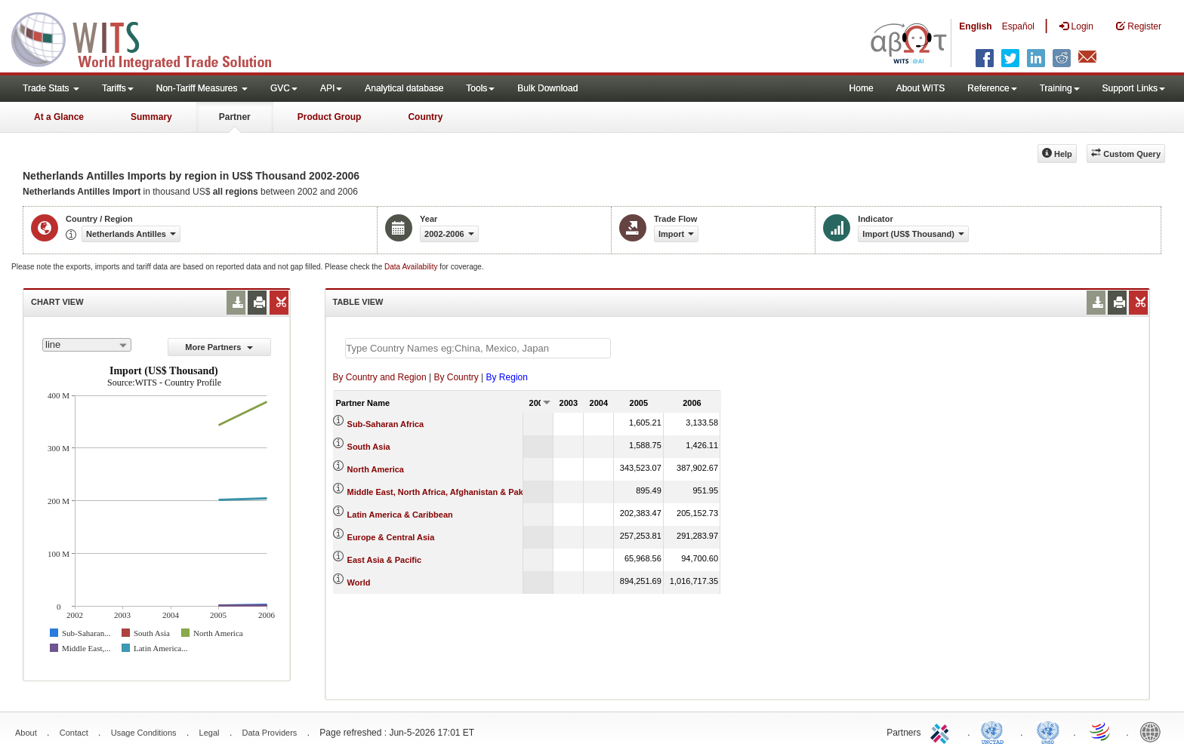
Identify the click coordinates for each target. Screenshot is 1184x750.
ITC (942, 731)
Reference (991, 88)
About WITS (920, 88)
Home (861, 88)
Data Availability (411, 267)
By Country (455, 377)
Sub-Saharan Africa (385, 424)
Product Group (330, 117)
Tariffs (118, 88)
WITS (151, 37)
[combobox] (86, 345)
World (359, 582)
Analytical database (404, 88)
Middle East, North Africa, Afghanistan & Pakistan (445, 491)
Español (1018, 26)
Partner (235, 117)
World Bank (1154, 731)
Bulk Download (547, 88)
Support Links (1133, 88)
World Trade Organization (1101, 731)
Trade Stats (51, 88)
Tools (480, 88)
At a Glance (59, 117)
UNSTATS (1048, 731)
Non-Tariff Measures (202, 88)
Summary (151, 117)
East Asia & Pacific (384, 559)
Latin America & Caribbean (400, 514)
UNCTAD (995, 731)
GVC (284, 88)
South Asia (368, 446)
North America (375, 469)
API (331, 88)
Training (1060, 88)
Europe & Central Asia (391, 537)
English (975, 26)
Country (425, 117)
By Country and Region (380, 377)
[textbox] (478, 348)
